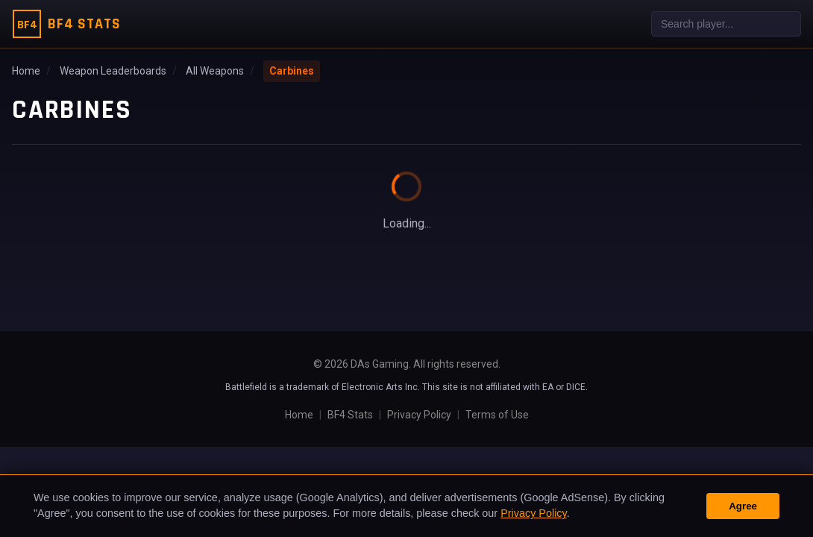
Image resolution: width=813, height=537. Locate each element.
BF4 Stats (350, 415)
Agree (743, 506)
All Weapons (215, 71)
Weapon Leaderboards (113, 71)
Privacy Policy (419, 415)
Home (26, 71)
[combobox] (726, 24)
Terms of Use (497, 415)
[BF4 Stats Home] (66, 24)
